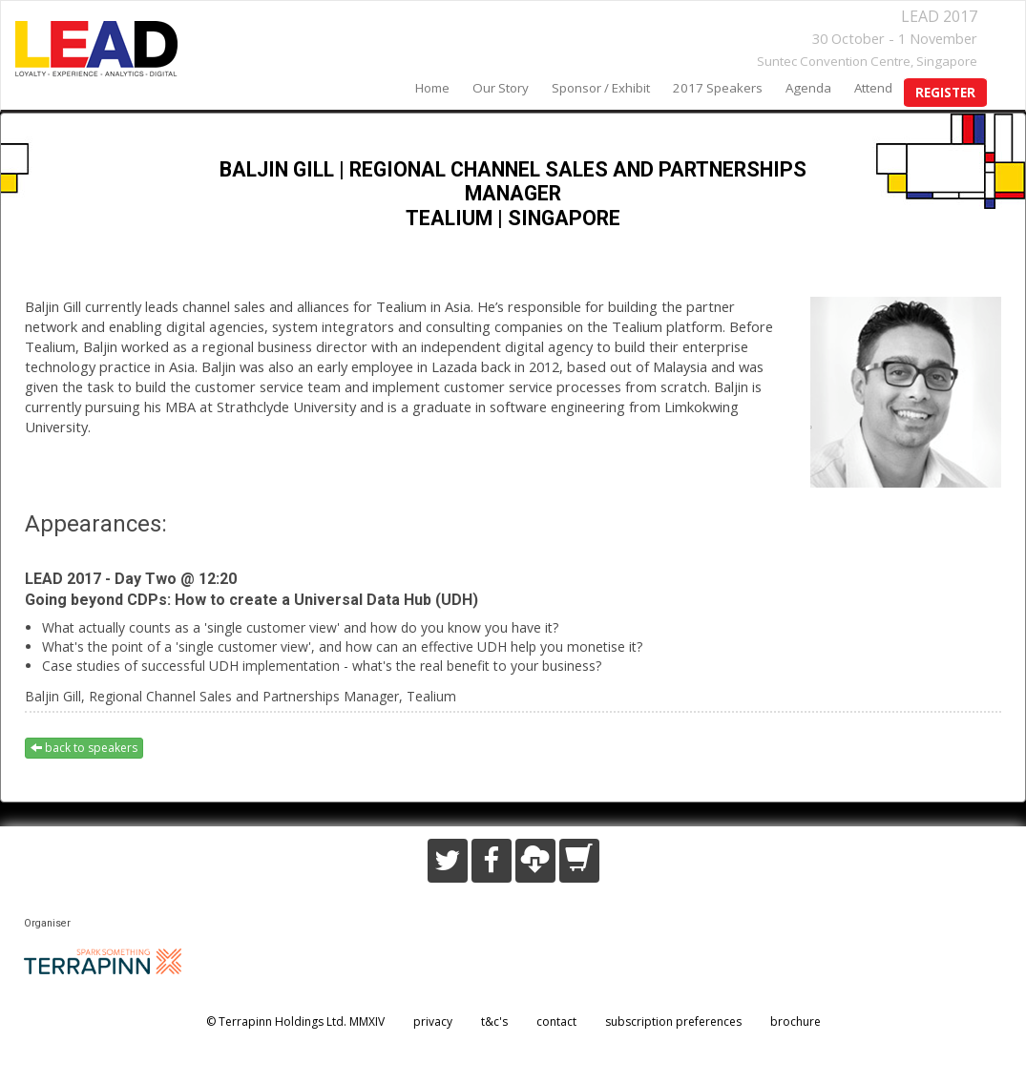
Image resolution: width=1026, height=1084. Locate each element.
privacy (432, 1021)
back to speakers (84, 748)
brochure (795, 1021)
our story (500, 87)
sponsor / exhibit (601, 87)
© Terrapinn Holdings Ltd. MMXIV (295, 1021)
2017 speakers (718, 87)
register (945, 92)
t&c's (494, 1021)
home (432, 87)
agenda (808, 87)
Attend (873, 87)
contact (556, 1021)
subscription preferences (673, 1021)
